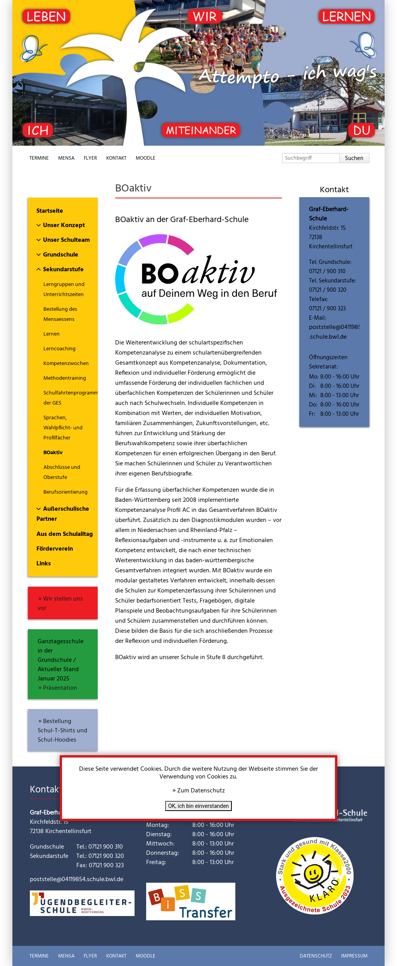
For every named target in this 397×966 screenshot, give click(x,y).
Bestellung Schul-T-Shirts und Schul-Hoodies (62, 730)
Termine (39, 158)
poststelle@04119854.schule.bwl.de (337, 332)
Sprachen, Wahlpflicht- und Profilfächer (63, 428)
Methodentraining (64, 378)
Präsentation (60, 688)
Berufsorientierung (65, 492)
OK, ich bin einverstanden (198, 806)
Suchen (354, 158)
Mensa (66, 158)
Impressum (354, 956)
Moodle (145, 158)
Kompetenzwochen (66, 363)
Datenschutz (316, 956)
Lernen (51, 334)
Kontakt (116, 158)
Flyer (90, 158)
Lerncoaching (59, 348)
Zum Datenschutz (201, 791)
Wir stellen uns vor (60, 603)
